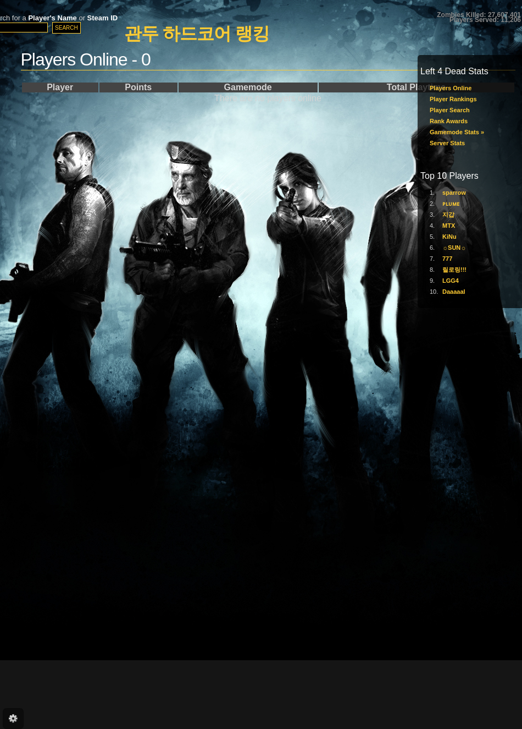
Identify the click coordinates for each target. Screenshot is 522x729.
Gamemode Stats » (457, 132)
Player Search (450, 110)
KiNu (449, 236)
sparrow (454, 192)
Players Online (450, 88)
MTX (448, 225)
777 (447, 258)
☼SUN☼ (454, 247)
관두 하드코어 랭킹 (196, 33)
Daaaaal (453, 291)
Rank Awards (449, 121)
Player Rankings (453, 99)
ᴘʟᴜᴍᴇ (450, 203)
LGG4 (450, 280)
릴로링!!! (454, 269)
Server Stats (447, 143)
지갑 (448, 214)
